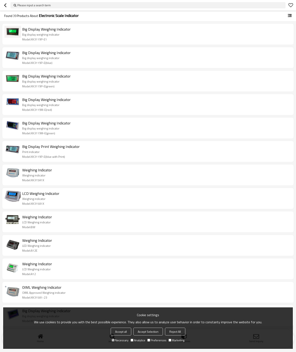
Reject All (175, 331)
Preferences (156, 340)
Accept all (121, 331)
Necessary (120, 340)
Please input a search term (34, 5)
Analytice (138, 340)
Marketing (176, 340)
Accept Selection (148, 331)
